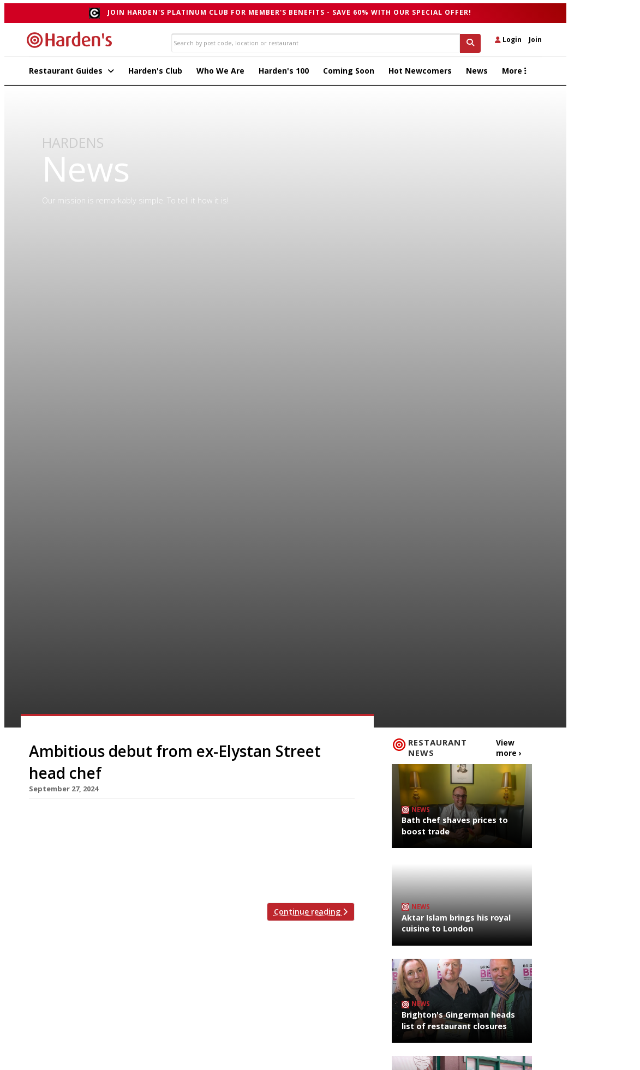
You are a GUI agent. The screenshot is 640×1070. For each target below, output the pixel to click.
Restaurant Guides (71, 74)
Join (535, 39)
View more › (507, 750)
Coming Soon (348, 74)
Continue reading (311, 915)
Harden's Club (155, 74)
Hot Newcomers (420, 74)
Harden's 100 (284, 74)
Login (508, 39)
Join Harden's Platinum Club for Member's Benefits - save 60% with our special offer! (289, 12)
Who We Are (220, 74)
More (514, 74)
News (477, 74)
